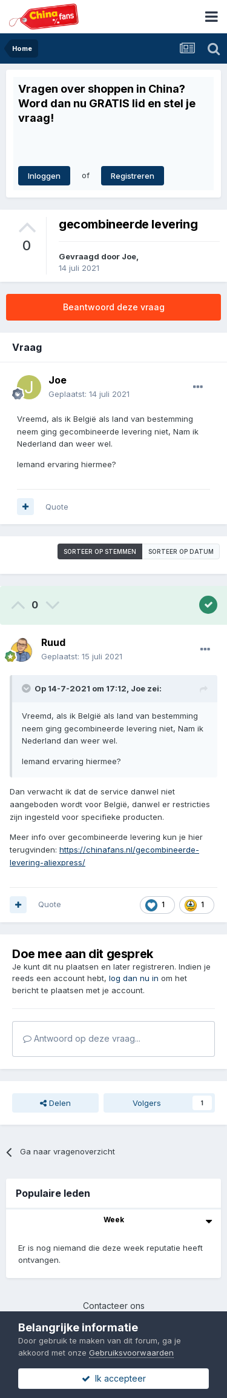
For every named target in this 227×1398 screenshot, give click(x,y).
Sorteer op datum (181, 551)
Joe (129, 256)
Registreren (132, 176)
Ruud (53, 642)
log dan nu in (134, 978)
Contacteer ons (114, 1305)
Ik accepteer (114, 1378)
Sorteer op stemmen (100, 551)
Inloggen (44, 176)
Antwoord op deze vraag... (81, 1038)
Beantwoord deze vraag (114, 307)
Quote (56, 506)
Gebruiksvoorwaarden (131, 1352)
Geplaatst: (89, 394)
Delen (55, 1103)
